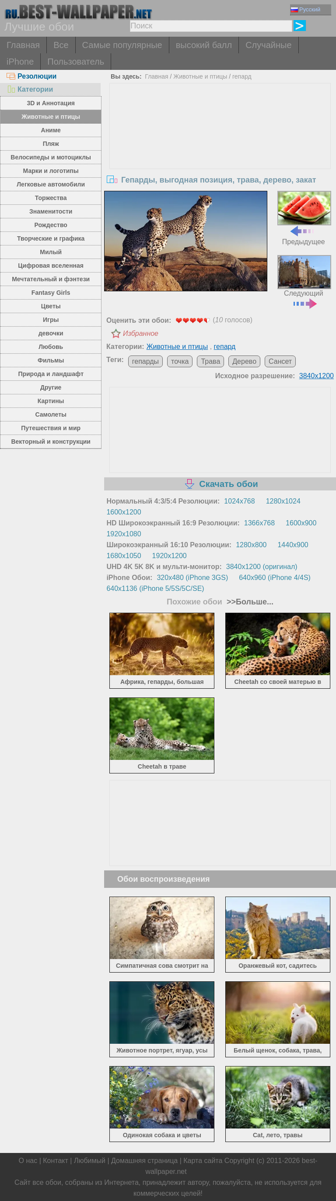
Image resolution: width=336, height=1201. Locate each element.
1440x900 (292, 545)
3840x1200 (316, 376)
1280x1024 (283, 501)
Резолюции (31, 76)
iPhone (20, 61)
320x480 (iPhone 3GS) (192, 577)
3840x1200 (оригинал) (262, 566)
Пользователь (75, 61)
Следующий (304, 281)
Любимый (89, 1160)
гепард (242, 76)
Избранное (140, 333)
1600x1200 (123, 512)
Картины (51, 400)
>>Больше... (248, 601)
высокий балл (204, 45)
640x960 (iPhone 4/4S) (275, 577)
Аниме (51, 130)
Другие (50, 387)
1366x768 (259, 523)
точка (180, 361)
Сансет (280, 361)
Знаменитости (51, 211)
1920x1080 (123, 534)
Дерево (244, 361)
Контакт (55, 1160)
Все (60, 45)
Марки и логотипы (51, 170)
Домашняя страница (144, 1160)
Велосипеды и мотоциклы (50, 157)
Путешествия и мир (50, 427)
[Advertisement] (220, 149)
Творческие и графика (50, 238)
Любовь (50, 346)
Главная (23, 45)
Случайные (268, 45)
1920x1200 (169, 555)
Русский (305, 9)
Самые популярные (122, 45)
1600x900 (301, 523)
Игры (51, 319)
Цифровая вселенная (51, 265)
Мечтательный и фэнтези (51, 279)
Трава (210, 361)
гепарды (145, 361)
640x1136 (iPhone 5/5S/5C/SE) (155, 588)
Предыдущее (304, 218)
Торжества (51, 197)
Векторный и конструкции (51, 441)
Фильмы (51, 360)
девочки (50, 333)
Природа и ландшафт (51, 373)
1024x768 (239, 501)
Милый (51, 251)
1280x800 (251, 545)
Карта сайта (202, 1160)
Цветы (51, 306)
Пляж (51, 143)
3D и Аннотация (51, 103)
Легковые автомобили (51, 184)
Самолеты (50, 414)
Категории (30, 89)
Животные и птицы (50, 116)
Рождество (51, 224)
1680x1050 (123, 555)
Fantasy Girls (51, 292)
